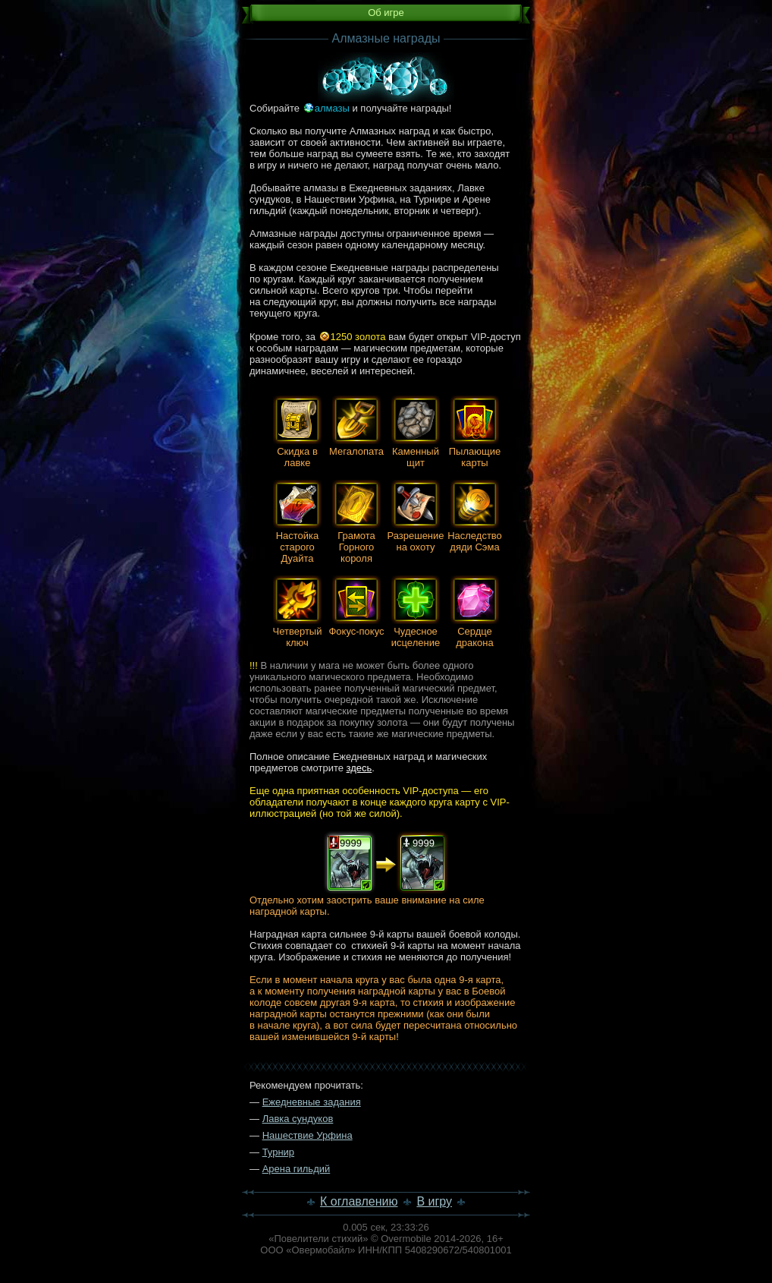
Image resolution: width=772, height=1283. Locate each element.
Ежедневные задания (311, 1102)
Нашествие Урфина (307, 1135)
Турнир (278, 1152)
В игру (434, 1201)
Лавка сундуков (298, 1118)
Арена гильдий (296, 1168)
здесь (359, 768)
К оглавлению (359, 1201)
